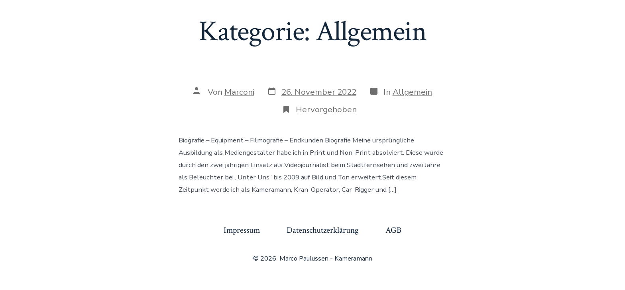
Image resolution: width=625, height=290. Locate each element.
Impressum (242, 230)
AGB (393, 230)
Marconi (239, 91)
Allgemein (412, 91)
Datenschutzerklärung (323, 230)
